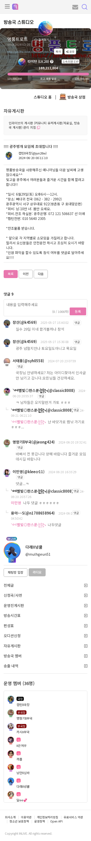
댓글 (77, 322)
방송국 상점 (72, 96)
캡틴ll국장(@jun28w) (32, 153)
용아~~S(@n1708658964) (33, 512)
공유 (70, 51)
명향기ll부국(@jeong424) (34, 441)
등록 (78, 311)
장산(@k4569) (25, 322)
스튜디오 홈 (43, 96)
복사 (58, 51)
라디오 (37, 572)
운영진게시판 (45, 605)
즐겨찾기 (41, 39)
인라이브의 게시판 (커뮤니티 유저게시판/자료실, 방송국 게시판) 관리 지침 (44, 125)
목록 (11, 273)
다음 (41, 273)
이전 (26, 273)
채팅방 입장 (15, 572)
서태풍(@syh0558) (28, 360)
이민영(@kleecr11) (29, 471)
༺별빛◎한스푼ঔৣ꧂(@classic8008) (44, 390)
